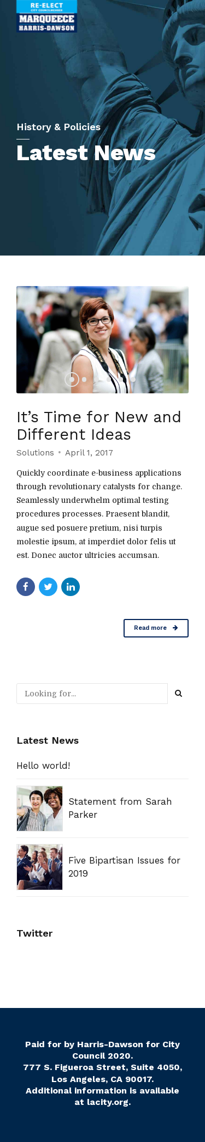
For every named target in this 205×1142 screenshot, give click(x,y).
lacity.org (107, 1102)
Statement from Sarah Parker (120, 808)
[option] (102, 339)
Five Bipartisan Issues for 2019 (124, 867)
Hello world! (43, 765)
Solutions (35, 453)
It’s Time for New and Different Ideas (100, 426)
